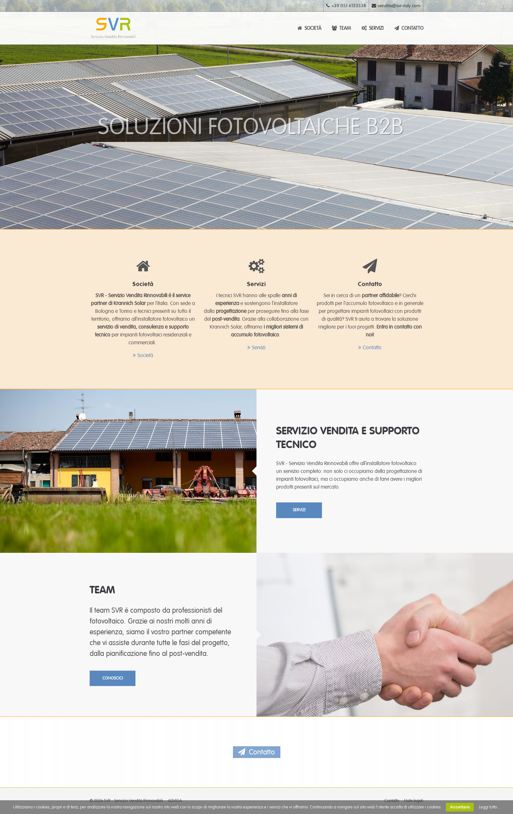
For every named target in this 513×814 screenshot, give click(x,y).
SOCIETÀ (308, 28)
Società (145, 355)
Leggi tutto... (489, 807)
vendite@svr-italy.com (396, 6)
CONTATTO (408, 28)
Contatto (372, 347)
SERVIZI (372, 28)
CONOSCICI (112, 678)
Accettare (460, 807)
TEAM (341, 28)
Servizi (258, 347)
